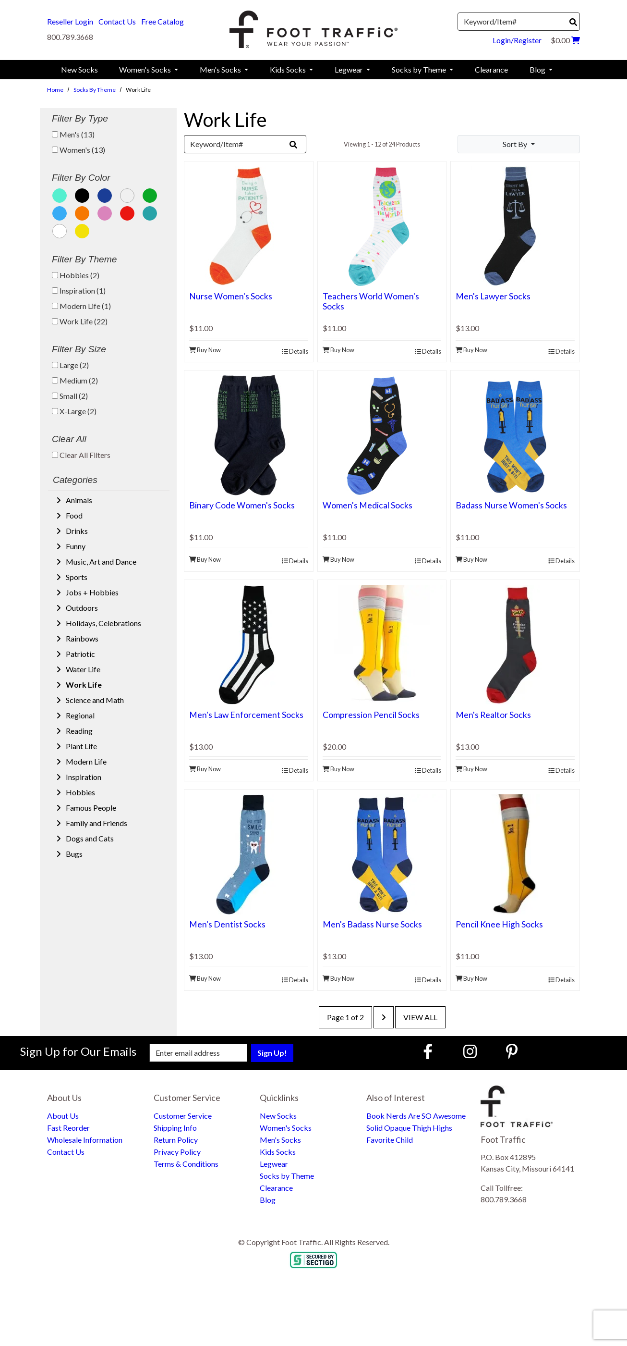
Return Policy (176, 1139)
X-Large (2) (74, 411)
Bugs (73, 853)
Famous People (90, 807)
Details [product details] (295, 351)
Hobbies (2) (75, 275)
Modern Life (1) (81, 305)
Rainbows (81, 638)
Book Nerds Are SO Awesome (416, 1115)
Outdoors (81, 607)
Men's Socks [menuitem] (221, 69)
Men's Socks (280, 1139)
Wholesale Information (84, 1139)
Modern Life (85, 761)
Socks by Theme (94, 89)
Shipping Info (175, 1127)
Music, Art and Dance (100, 561)
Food (73, 515)
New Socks (278, 1115)
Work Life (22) (80, 321)
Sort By (516, 143)
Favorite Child (389, 1139)
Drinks (76, 530)
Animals (78, 500)
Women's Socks (286, 1127)
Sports (75, 576)
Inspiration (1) (79, 290)
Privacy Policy (177, 1151)
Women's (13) (78, 149)
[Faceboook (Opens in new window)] (429, 1051)
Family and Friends (95, 822)
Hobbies (79, 792)
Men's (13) (73, 134)
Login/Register (517, 40)
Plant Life (80, 746)
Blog (268, 1199)
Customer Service (183, 1115)
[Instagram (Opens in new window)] (470, 1051)
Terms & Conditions (186, 1163)
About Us (63, 1115)
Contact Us (117, 21)
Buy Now (205, 350)
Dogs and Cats (89, 838)
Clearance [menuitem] (491, 69)
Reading (78, 730)
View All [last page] (420, 1017)
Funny (74, 546)
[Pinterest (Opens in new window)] (512, 1051)
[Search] (573, 22)
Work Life (83, 684)
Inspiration (82, 776)
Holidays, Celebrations (102, 623)
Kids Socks (278, 1151)
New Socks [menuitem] (79, 69)
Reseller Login (70, 21)
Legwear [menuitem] (349, 69)
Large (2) (70, 365)
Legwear (274, 1163)
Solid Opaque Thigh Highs (409, 1127)
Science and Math (94, 699)
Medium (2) (75, 380)
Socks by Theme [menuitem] (419, 69)
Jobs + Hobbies (91, 592)
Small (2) (70, 395)
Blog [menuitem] (538, 69)
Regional (79, 715)
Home (55, 89)
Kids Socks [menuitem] (288, 69)
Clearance (276, 1187)
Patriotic (79, 653)
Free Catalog (162, 21)
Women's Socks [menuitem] (145, 69)
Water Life (82, 669)
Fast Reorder (68, 1127)
